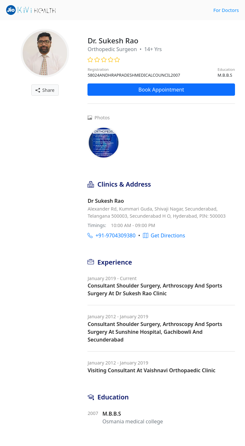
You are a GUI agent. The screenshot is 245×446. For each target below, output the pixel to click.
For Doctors (226, 10)
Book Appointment (161, 89)
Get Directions (164, 235)
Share (45, 90)
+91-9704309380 (111, 235)
